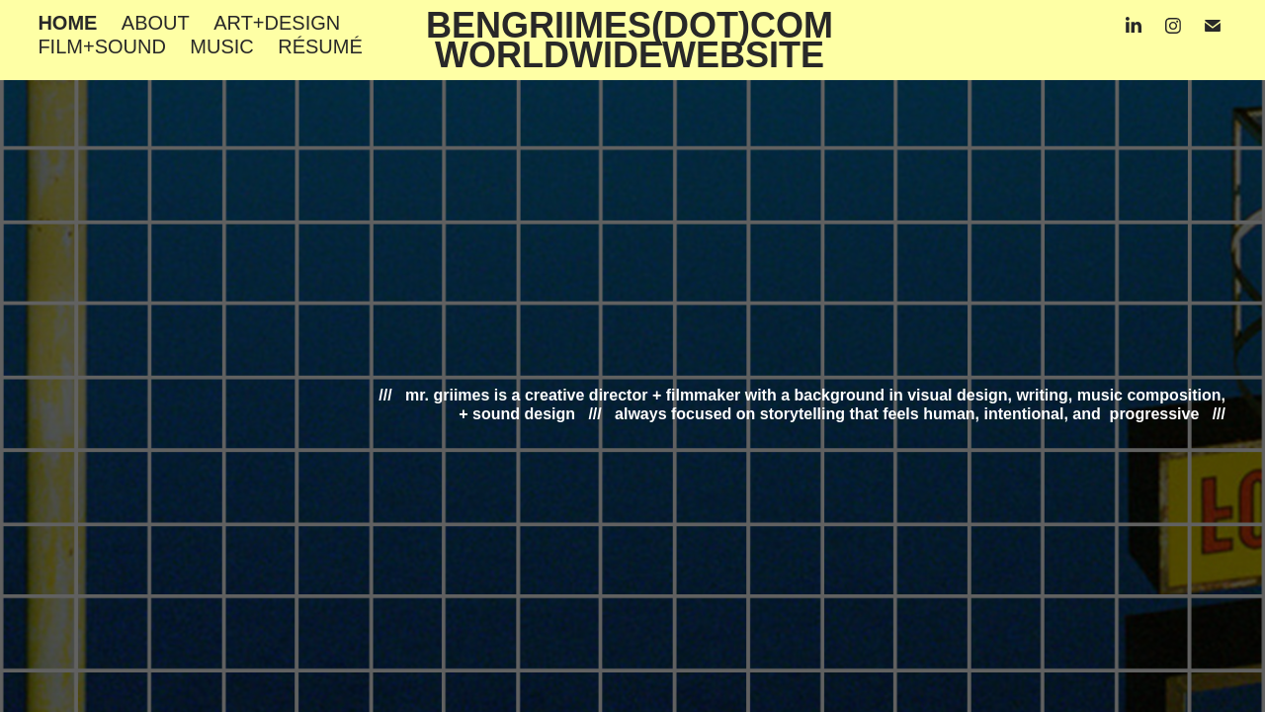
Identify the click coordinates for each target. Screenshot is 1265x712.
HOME (67, 23)
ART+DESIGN (276, 23)
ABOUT (156, 23)
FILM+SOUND (101, 46)
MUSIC (221, 46)
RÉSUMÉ (320, 46)
